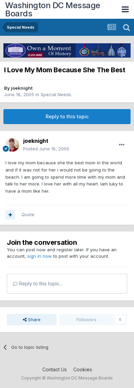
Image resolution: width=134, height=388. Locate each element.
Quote (27, 214)
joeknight (22, 88)
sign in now (39, 256)
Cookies (82, 369)
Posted (46, 148)
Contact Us (54, 369)
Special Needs (56, 94)
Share (32, 319)
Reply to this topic (67, 116)
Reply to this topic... (37, 283)
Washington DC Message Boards (52, 9)
